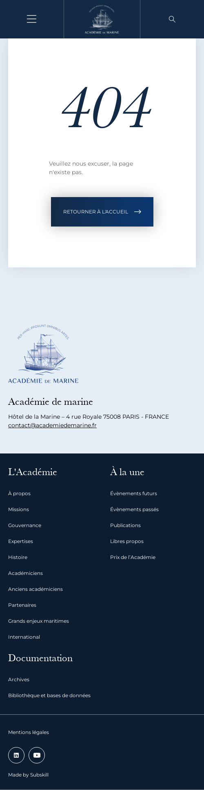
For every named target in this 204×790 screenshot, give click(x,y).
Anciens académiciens (35, 589)
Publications (125, 525)
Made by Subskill (28, 775)
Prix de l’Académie (132, 557)
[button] (172, 19)
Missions (18, 509)
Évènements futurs (133, 493)
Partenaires (22, 605)
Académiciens (25, 573)
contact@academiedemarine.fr (52, 425)
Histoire (17, 557)
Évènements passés (134, 509)
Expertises (20, 541)
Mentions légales (28, 732)
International (24, 637)
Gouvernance (24, 525)
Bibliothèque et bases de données (49, 695)
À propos (19, 493)
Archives (18, 679)
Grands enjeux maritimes (38, 621)
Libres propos (127, 541)
